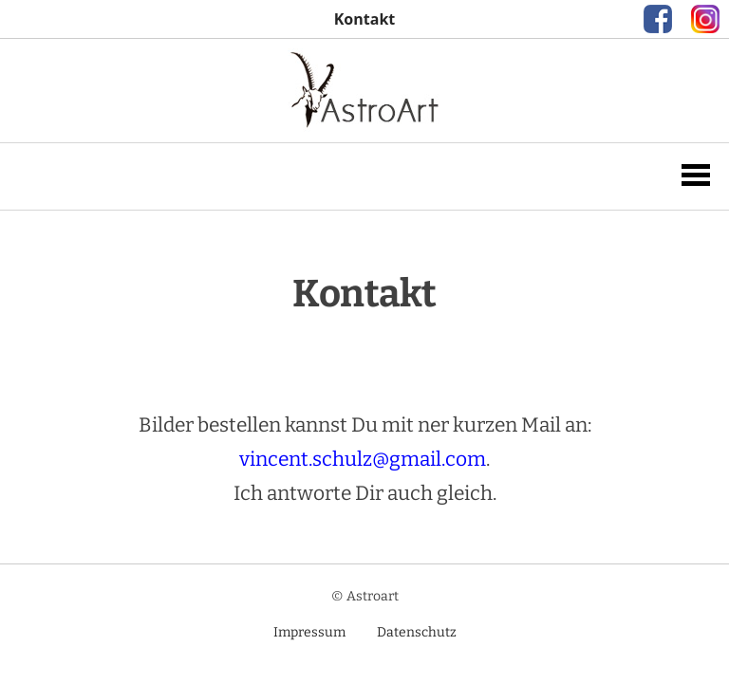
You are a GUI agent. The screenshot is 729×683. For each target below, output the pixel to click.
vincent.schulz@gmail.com (362, 459)
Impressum (309, 632)
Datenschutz (417, 632)
